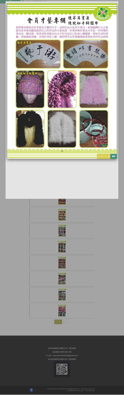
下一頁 (107, 156)
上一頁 (100, 156)
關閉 (113, 156)
